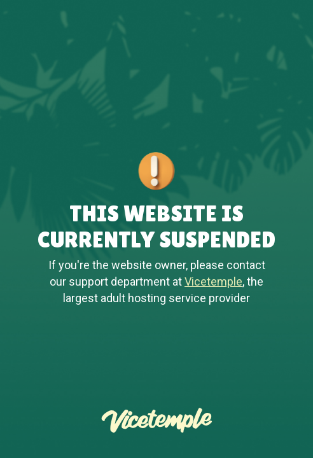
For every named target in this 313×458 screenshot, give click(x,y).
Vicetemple (213, 281)
